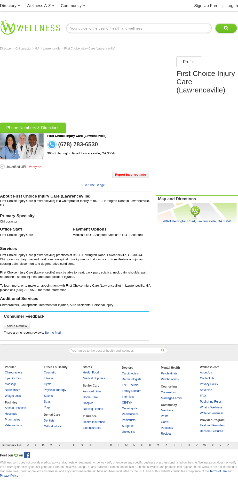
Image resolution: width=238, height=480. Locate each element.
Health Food (91, 372)
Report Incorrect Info (130, 174)
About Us (206, 372)
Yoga (47, 407)
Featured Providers (212, 425)
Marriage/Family (171, 398)
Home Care (90, 397)
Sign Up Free (206, 5)
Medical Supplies (94, 378)
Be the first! (53, 332)
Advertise (206, 390)
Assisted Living (92, 391)
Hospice (88, 403)
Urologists (128, 431)
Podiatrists (128, 420)
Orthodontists (52, 426)
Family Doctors (131, 391)
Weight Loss (13, 395)
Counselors (168, 392)
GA (37, 48)
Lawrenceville (52, 48)
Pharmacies (12, 419)
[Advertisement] (77, 88)
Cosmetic (50, 372)
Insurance (90, 416)
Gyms (47, 384)
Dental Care (52, 414)
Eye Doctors (13, 378)
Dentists (49, 420)
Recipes (166, 433)
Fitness (48, 378)
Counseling (169, 386)
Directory (8, 5)
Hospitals (11, 413)
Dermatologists (131, 379)
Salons (48, 395)
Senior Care (91, 385)
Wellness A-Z (39, 5)
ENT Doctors (130, 385)
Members (167, 410)
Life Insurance (92, 428)
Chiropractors (13, 372)
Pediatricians (130, 414)
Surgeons (128, 426)
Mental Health (170, 367)
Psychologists (170, 379)
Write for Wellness (211, 413)
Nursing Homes (93, 409)
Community (71, 5)
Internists (128, 396)
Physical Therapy (55, 390)
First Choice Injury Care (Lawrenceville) (89, 48)
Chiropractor (23, 48)
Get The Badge (94, 185)
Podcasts (167, 428)
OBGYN (127, 402)
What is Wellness (211, 407)
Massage (11, 384)
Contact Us (207, 378)
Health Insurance (94, 422)
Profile (189, 61)
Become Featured (211, 431)
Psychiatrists (169, 373)
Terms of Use (218, 471)
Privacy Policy (209, 384)
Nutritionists (12, 390)
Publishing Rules (211, 401)
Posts (164, 416)
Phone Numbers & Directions (32, 127)
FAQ (203, 395)
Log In (232, 5)
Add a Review (17, 326)
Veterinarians (13, 425)
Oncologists (129, 408)
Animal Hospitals (15, 408)
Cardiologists (130, 373)
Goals (164, 422)
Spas (47, 401)
